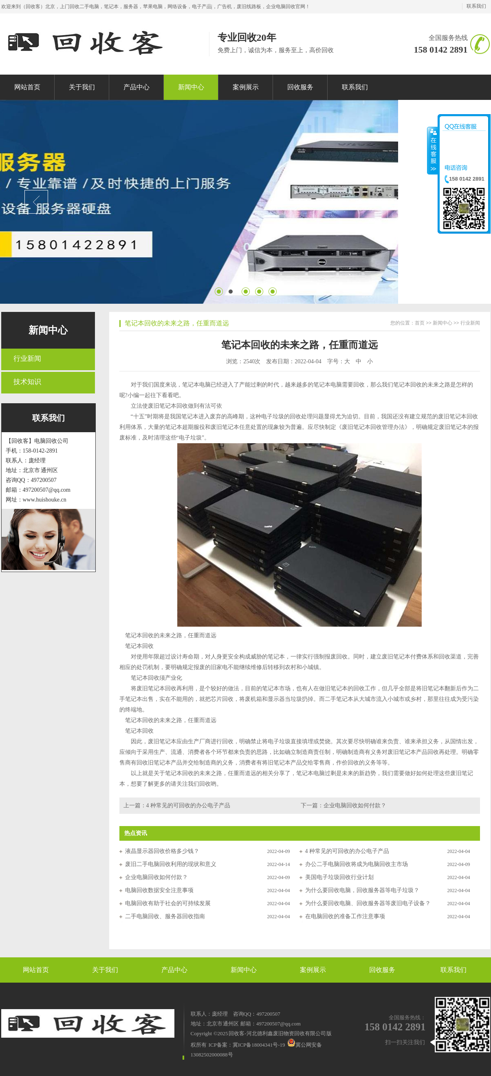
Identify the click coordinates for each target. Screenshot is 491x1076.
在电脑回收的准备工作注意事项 (345, 916)
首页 (420, 323)
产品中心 (174, 969)
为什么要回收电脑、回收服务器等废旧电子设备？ (368, 903)
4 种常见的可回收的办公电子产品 (188, 805)
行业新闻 (27, 358)
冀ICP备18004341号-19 (259, 1045)
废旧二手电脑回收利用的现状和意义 (170, 864)
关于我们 (105, 969)
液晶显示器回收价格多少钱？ (162, 851)
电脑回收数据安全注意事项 (159, 890)
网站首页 (36, 969)
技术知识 (27, 382)
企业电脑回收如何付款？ (355, 805)
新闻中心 (48, 330)
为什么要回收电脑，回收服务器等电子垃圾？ (362, 890)
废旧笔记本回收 (168, 406)
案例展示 (313, 969)
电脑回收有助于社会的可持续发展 (168, 903)
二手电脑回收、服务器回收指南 (165, 916)
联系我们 (476, 6)
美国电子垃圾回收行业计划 (339, 877)
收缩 (432, 150)
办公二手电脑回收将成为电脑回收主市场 (356, 864)
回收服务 (382, 969)
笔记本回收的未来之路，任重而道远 (177, 323)
